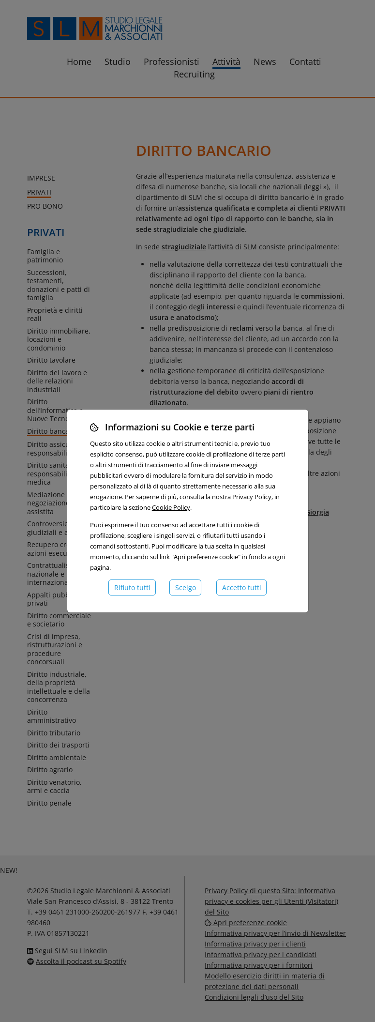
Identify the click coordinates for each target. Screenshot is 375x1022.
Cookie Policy (171, 507)
